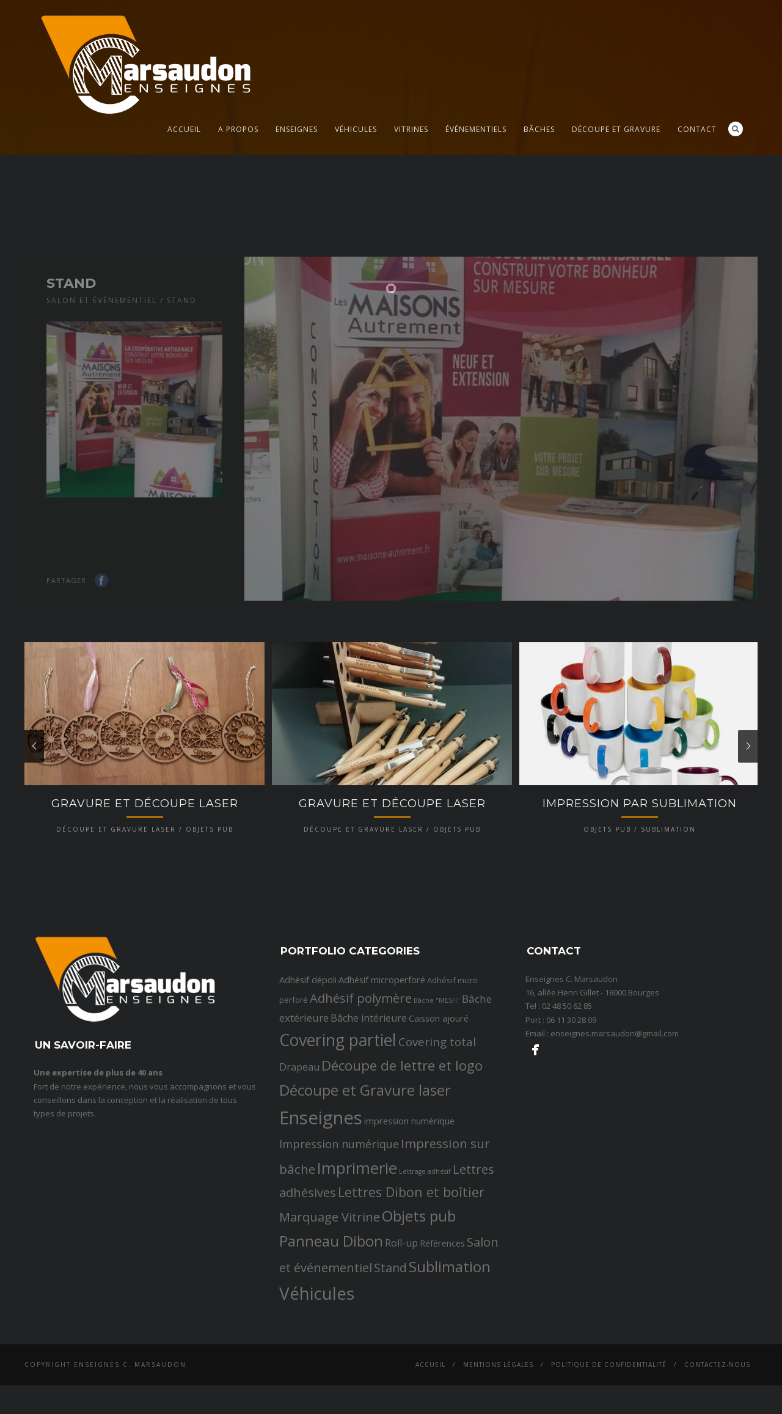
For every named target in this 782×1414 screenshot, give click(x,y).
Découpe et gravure (616, 129)
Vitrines (411, 129)
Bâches (539, 129)
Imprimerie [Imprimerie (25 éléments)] (357, 1254)
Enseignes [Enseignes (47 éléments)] (320, 1204)
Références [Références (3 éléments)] (442, 1330)
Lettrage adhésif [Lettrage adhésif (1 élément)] (425, 1257)
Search (735, 129)
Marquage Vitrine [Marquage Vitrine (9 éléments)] (329, 1303)
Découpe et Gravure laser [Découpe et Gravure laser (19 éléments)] (365, 1177)
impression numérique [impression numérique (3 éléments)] (409, 1207)
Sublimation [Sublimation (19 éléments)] (450, 1353)
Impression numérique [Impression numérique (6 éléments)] (339, 1230)
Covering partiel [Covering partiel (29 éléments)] (337, 1127)
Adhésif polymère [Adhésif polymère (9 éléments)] (361, 1084)
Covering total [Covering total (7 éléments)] (437, 1129)
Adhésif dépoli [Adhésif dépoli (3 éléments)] (308, 1066)
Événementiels (475, 129)
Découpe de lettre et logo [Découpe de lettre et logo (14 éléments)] (402, 1152)
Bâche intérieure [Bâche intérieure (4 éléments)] (369, 1104)
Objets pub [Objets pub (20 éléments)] (419, 1302)
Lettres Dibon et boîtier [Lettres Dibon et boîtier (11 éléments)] (411, 1279)
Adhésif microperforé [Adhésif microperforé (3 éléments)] (381, 1066)
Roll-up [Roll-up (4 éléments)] (401, 1329)
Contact (697, 129)
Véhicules (356, 129)
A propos (238, 129)
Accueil (184, 129)
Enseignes (297, 129)
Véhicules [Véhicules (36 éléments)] (316, 1379)
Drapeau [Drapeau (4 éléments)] (299, 1153)
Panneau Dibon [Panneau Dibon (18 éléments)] (331, 1327)
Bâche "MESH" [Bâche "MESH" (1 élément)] (437, 1087)
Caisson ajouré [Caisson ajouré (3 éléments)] (439, 1104)
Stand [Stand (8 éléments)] (390, 1354)
